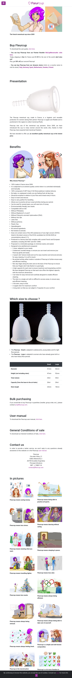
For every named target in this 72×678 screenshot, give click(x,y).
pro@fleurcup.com (21, 405)
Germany (26, 67)
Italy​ (20, 67)
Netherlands (38, 67)
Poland (51, 67)
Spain (31, 67)
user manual (42, 450)
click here (42, 434)
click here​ (32, 49)
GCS (57, 677)
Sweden (45, 67)
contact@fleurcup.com (36, 467)
